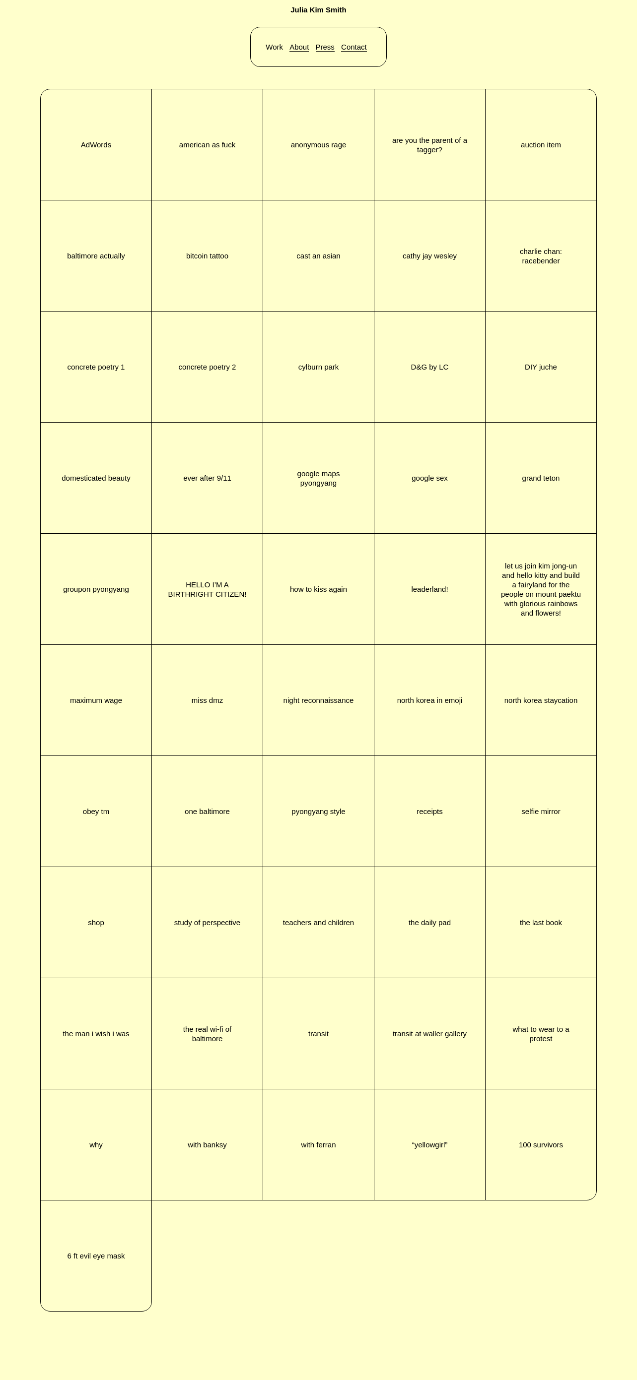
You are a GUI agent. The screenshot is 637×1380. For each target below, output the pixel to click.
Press (325, 47)
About (299, 47)
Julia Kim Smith (318, 9)
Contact (354, 47)
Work (274, 47)
